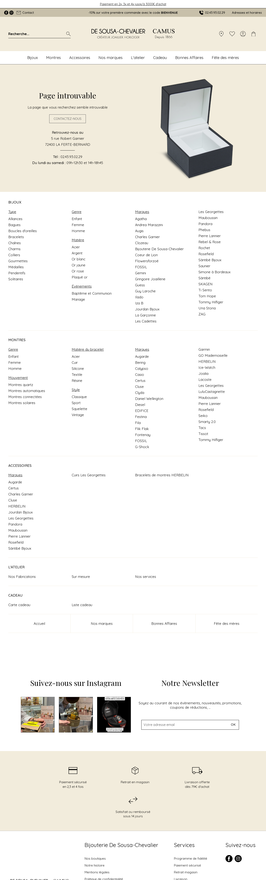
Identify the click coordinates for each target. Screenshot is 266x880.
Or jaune (78, 265)
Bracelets (16, 237)
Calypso (141, 368)
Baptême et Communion (92, 293)
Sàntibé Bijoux (209, 260)
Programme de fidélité (190, 858)
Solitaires (15, 279)
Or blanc (78, 259)
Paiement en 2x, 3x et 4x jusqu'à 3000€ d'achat (133, 4)
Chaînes (14, 243)
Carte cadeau (19, 605)
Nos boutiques (95, 858)
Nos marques (111, 57)
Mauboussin (208, 218)
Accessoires (79, 57)
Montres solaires (21, 403)
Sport (76, 403)
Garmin (204, 349)
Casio (139, 374)
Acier (76, 247)
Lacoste (205, 379)
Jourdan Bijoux (147, 309)
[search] (68, 33)
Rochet (204, 248)
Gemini (140, 273)
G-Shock (142, 447)
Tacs (202, 427)
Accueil (39, 623)
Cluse (139, 386)
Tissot (203, 433)
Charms (14, 249)
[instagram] (238, 861)
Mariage (78, 299)
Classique (79, 397)
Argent (77, 253)
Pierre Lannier (209, 236)
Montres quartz (20, 384)
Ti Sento (205, 290)
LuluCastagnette (211, 391)
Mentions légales (97, 872)
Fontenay (142, 435)
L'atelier (138, 57)
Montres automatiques (26, 391)
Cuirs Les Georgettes (89, 475)
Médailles (16, 267)
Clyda (139, 392)
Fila (138, 422)
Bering (140, 362)
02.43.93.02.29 (71, 157)
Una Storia (207, 308)
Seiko (203, 415)
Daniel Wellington (149, 398)
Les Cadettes (145, 321)
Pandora (205, 224)
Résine (77, 380)
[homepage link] (133, 34)
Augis (139, 231)
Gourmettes (18, 261)
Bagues (14, 225)
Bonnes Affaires (189, 57)
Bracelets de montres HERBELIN (162, 475)
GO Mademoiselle (213, 355)
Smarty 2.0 (207, 421)
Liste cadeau (82, 605)
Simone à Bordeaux (214, 272)
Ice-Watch (206, 367)
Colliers (14, 255)
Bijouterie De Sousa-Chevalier (159, 249)
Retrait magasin (185, 872)
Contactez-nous (67, 119)
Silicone (78, 368)
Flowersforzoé (147, 261)
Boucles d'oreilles (22, 231)
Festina (141, 416)
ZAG (202, 314)
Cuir (75, 362)
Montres (53, 57)
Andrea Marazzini (149, 225)
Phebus (204, 230)
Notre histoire (95, 865)
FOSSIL (141, 267)
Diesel (140, 404)
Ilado (139, 297)
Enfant (77, 219)
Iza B (139, 303)
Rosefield (206, 254)
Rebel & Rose (209, 242)
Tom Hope (207, 296)
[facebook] (229, 861)
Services (184, 845)
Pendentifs (16, 273)
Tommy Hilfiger (210, 302)
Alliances (15, 219)
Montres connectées (25, 397)
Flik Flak (142, 429)
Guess (140, 285)
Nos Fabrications (22, 576)
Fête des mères (225, 57)
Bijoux (32, 57)
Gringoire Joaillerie (150, 279)
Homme (78, 231)
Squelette (79, 409)
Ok (233, 758)
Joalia (203, 373)
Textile (77, 374)
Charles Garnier (147, 237)
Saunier (204, 266)
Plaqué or (79, 277)
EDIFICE (141, 410)
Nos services (145, 576)
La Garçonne (145, 315)
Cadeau (160, 57)
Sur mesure (81, 576)
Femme (78, 225)
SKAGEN (205, 284)
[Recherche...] (34, 33)
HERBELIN (207, 361)
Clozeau (141, 243)
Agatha (141, 219)
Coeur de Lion (146, 255)
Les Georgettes (211, 212)
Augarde (142, 356)
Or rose (78, 271)
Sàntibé (204, 278)
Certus (140, 380)
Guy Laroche (145, 291)
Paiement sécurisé (187, 865)
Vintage (78, 415)
